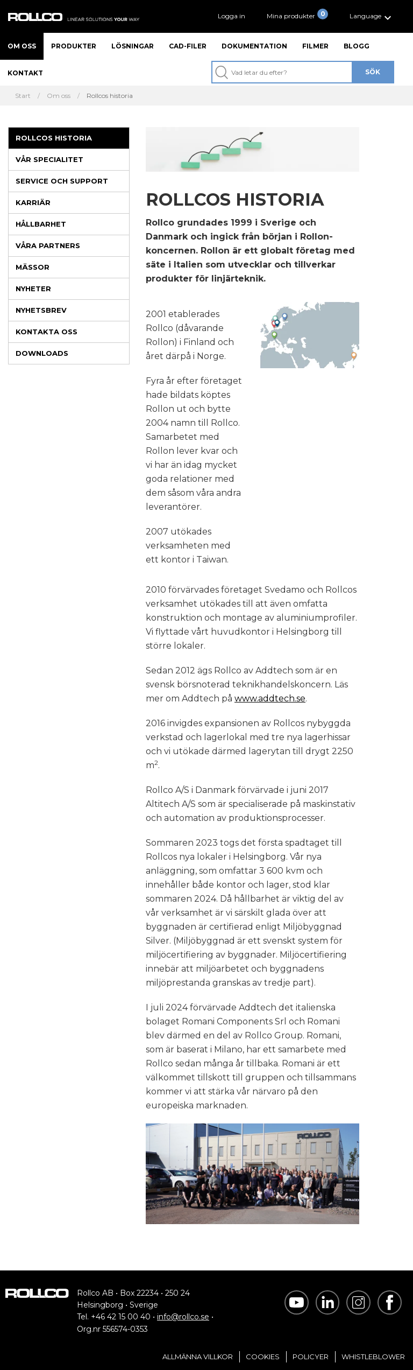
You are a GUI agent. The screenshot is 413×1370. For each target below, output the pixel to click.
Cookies (263, 1356)
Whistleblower (373, 1356)
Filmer (315, 46)
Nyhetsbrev (41, 310)
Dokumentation (254, 46)
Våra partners (48, 245)
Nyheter (33, 288)
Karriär (33, 202)
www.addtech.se (269, 698)
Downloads (42, 353)
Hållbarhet (41, 224)
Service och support (62, 181)
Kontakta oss (46, 331)
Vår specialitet (49, 159)
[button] (372, 16)
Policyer (311, 1356)
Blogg (356, 46)
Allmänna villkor (197, 1356)
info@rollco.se (183, 1317)
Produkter (73, 46)
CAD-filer (187, 46)
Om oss (22, 46)
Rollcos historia (54, 138)
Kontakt (25, 73)
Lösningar (132, 46)
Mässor (32, 267)
